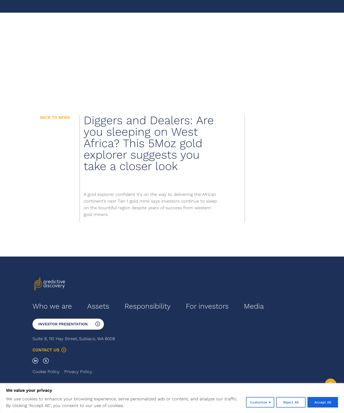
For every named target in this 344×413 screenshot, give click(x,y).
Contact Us (49, 349)
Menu (306, 25)
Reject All (291, 402)
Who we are (52, 306)
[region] (172, 398)
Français (289, 25)
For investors (207, 306)
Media (254, 306)
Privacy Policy (78, 371)
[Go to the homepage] (49, 25)
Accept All (322, 402)
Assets (98, 306)
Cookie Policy (45, 371)
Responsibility (147, 306)
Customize (258, 402)
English (270, 25)
